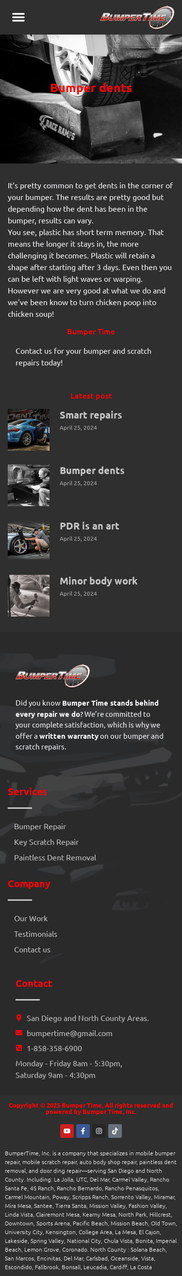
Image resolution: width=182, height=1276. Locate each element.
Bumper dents (92, 470)
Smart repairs (91, 414)
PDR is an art (89, 525)
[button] (18, 17)
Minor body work (99, 580)
